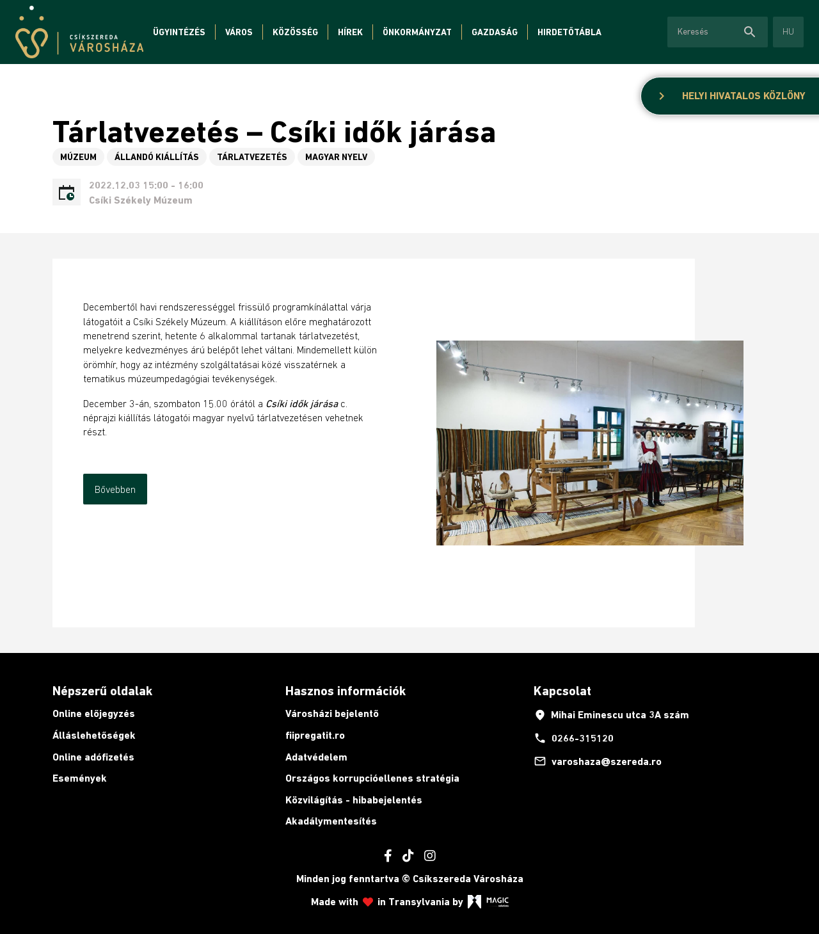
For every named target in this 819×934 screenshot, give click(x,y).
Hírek (350, 32)
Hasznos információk (345, 690)
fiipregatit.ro (315, 735)
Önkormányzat (417, 32)
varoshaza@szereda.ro (598, 761)
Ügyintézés (179, 32)
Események (79, 778)
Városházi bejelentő (332, 713)
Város (239, 32)
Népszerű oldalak (102, 690)
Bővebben (115, 489)
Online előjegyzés (93, 713)
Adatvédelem (316, 757)
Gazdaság (495, 32)
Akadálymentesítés (331, 821)
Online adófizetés (93, 757)
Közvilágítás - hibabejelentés (353, 800)
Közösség (295, 32)
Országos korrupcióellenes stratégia (372, 778)
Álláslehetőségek (94, 735)
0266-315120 (574, 738)
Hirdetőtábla (569, 32)
